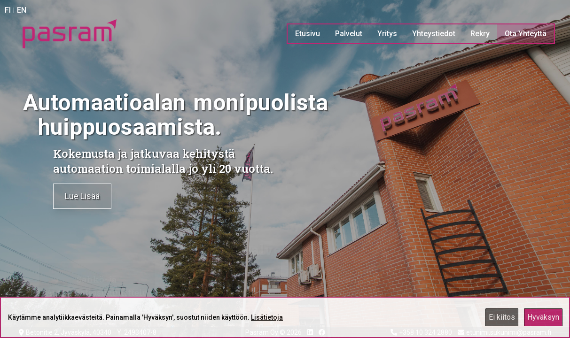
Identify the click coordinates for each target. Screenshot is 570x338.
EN (21, 10)
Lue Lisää (82, 196)
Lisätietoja (267, 317)
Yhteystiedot (433, 33)
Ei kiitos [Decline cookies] (502, 317)
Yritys (387, 33)
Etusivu (307, 33)
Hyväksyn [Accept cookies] (543, 317)
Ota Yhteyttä (526, 33)
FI (8, 10)
